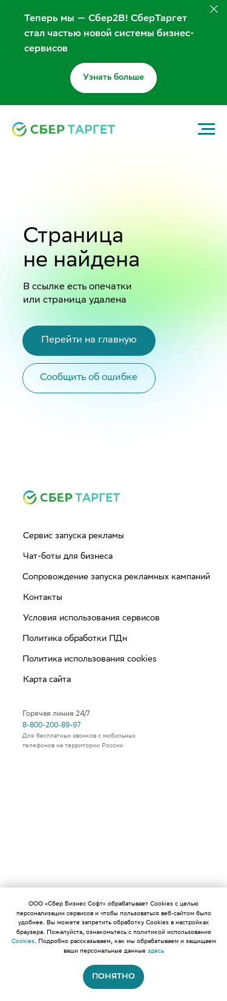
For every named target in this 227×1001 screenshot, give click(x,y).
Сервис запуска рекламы (73, 536)
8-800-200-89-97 (51, 726)
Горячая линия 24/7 (56, 714)
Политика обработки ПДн (74, 639)
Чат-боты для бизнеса (68, 557)
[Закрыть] (214, 9)
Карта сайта (47, 680)
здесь (156, 951)
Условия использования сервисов (91, 618)
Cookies (23, 941)
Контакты (42, 598)
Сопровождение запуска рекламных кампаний (116, 577)
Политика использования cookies (89, 660)
